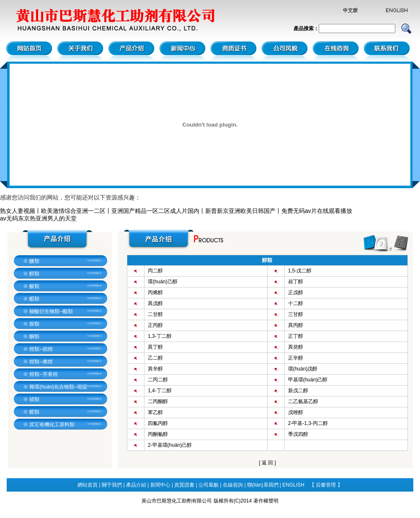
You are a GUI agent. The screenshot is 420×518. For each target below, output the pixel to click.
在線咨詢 (233, 485)
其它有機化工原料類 (52, 424)
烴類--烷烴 (41, 349)
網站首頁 (87, 485)
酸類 (34, 286)
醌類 (34, 299)
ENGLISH (293, 485)
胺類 (34, 324)
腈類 (34, 399)
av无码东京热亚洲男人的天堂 (38, 218)
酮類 (34, 336)
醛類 (34, 412)
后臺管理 (326, 485)
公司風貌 (208, 485)
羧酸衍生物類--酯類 (51, 311)
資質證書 (184, 485)
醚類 (34, 261)
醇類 (34, 274)
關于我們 (112, 485)
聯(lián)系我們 (262, 485)
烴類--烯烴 (41, 362)
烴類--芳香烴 (43, 374)
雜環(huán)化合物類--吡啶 (58, 387)
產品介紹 (136, 485)
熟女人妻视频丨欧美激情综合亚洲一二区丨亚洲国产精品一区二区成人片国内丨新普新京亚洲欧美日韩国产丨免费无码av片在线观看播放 (176, 210)
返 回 (267, 463)
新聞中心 (160, 485)
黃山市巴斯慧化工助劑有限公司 (177, 501)
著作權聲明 (265, 501)
